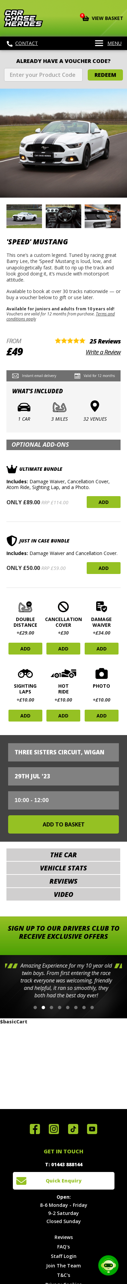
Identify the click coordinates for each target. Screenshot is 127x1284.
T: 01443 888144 (63, 1164)
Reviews (64, 1237)
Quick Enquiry (64, 1180)
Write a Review (103, 352)
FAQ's (63, 1246)
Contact (22, 43)
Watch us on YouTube (92, 1129)
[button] (35, 1007)
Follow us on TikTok (73, 1129)
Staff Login (64, 1256)
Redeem (105, 75)
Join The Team (63, 1265)
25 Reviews (105, 341)
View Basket (102, 17)
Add (104, 502)
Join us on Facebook (35, 1129)
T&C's (63, 1275)
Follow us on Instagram (54, 1129)
